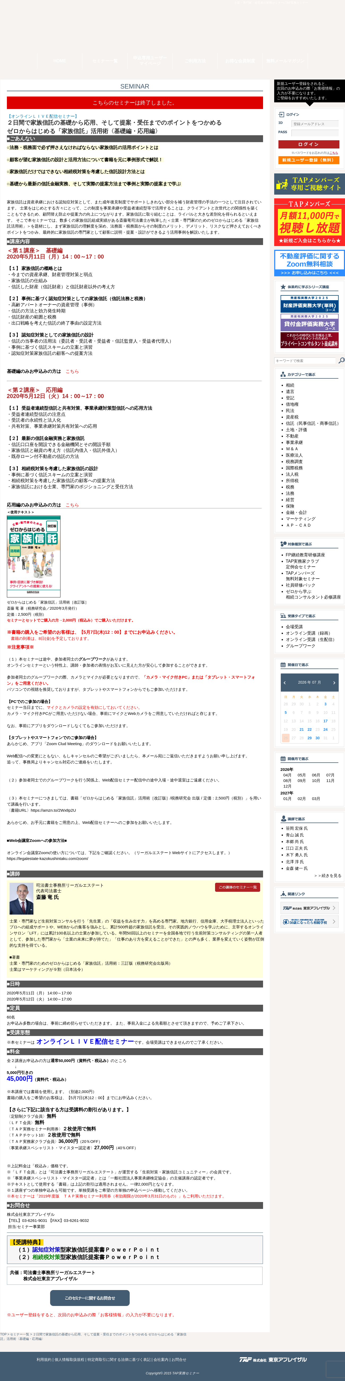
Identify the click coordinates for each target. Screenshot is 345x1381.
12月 (287, 786)
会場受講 (294, 626)
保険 (290, 506)
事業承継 (294, 442)
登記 (290, 398)
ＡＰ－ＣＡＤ (298, 525)
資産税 (292, 417)
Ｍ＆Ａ (292, 449)
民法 (290, 410)
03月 (316, 798)
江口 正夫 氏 (297, 848)
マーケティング (301, 519)
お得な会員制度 (240, 61)
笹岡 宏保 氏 (297, 828)
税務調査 (294, 461)
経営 (290, 499)
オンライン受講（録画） (309, 633)
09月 (302, 780)
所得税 (292, 480)
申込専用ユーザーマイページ (150, 61)
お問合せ (179, 1359)
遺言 (290, 391)
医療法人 (294, 455)
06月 (316, 775)
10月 (316, 780)
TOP (3, 1334)
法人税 (292, 474)
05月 (302, 775)
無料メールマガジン (285, 61)
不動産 (292, 436)
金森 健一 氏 (297, 868)
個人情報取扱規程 (69, 1359)
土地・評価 (296, 429)
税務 (290, 487)
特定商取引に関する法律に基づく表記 (119, 1359)
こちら (333, 152)
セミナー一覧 (105, 61)
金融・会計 (296, 512)
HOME (60, 61)
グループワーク (301, 646)
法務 (290, 493)
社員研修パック (301, 585)
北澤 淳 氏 (295, 861)
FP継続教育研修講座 (305, 555)
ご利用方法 (195, 61)
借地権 (292, 404)
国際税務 (294, 468)
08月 (287, 780)
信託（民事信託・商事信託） (313, 423)
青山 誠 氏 (295, 835)
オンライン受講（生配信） (311, 639)
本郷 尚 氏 (295, 841)
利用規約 (44, 1359)
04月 (287, 775)
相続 (290, 385)
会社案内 (161, 1359)
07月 (330, 775)
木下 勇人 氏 (297, 855)
